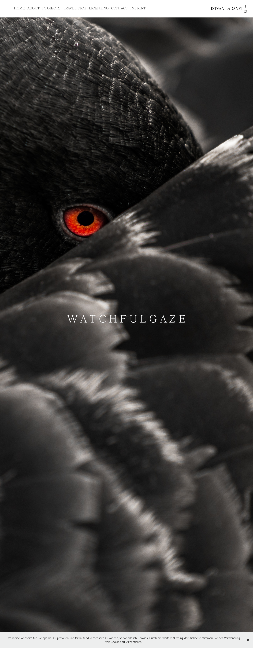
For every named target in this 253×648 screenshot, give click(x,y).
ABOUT (33, 9)
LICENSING (99, 9)
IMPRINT (138, 9)
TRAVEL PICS (74, 9)
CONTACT (119, 9)
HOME (19, 9)
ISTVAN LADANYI (227, 8)
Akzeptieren (134, 642)
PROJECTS (51, 9)
